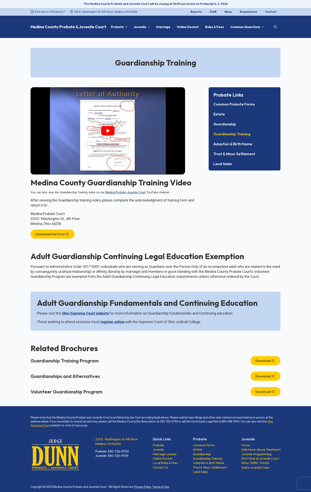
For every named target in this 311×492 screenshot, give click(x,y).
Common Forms (204, 445)
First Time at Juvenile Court (260, 458)
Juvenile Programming (256, 454)
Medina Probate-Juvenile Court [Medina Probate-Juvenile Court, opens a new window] (126, 192)
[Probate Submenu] (125, 26)
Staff (213, 11)
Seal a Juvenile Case (255, 467)
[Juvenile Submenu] (148, 26)
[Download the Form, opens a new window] (53, 234)
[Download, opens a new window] (265, 360)
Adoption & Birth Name (232, 144)
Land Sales (222, 164)
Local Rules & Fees (165, 463)
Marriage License (165, 454)
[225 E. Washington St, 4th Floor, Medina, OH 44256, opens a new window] (103, 12)
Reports (196, 11)
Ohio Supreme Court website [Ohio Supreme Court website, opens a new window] (85, 313)
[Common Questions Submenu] (262, 26)
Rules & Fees (214, 27)
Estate (219, 114)
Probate (117, 27)
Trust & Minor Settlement (234, 154)
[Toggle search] (275, 27)
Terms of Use (160, 486)
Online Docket (188, 27)
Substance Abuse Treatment (260, 449)
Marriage (163, 27)
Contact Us (160, 467)
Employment (248, 11)
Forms (245, 445)
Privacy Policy (142, 486)
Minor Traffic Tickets (255, 463)
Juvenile (140, 27)
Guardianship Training (231, 134)
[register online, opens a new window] (112, 322)
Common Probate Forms (234, 104)
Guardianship (224, 124)
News (228, 11)
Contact (270, 11)
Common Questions (245, 27)
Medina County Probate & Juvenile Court (68, 26)
